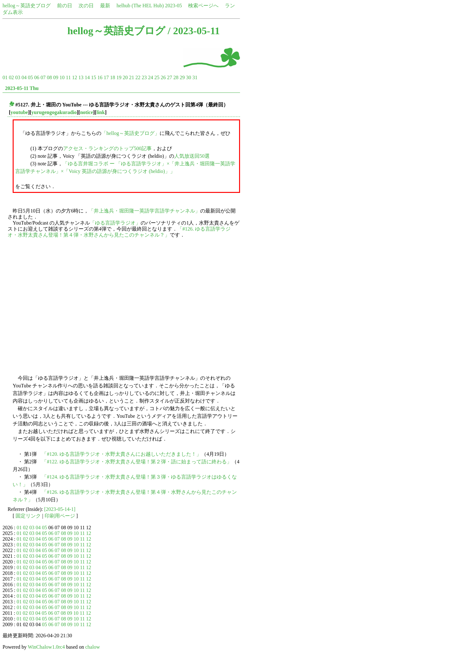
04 (24, 77)
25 (156, 77)
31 (194, 77)
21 (131, 77)
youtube (19, 112)
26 (163, 77)
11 (68, 77)
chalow (92, 647)
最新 (105, 5)
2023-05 (173, 5)
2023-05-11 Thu (22, 88)
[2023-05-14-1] (60, 509)
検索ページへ (203, 5)
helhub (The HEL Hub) (140, 5)
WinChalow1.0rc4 (46, 647)
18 (112, 77)
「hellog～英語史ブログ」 (130, 133)
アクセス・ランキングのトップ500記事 (107, 148)
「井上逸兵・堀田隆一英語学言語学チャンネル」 (144, 210)
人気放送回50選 (192, 156)
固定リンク (28, 515)
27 (169, 77)
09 (55, 77)
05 (30, 77)
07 (43, 77)
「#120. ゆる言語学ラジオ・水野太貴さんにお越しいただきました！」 (121, 454)
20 (125, 77)
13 (80, 77)
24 (150, 77)
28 (175, 77)
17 (106, 77)
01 (5, 77)
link (100, 112)
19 (118, 77)
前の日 (64, 5)
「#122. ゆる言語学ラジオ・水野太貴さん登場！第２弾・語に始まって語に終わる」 (137, 461)
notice (86, 112)
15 (93, 77)
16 (99, 77)
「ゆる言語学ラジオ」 (115, 223)
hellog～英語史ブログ (27, 5)
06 (36, 77)
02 (11, 77)
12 (74, 77)
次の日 (86, 5)
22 (137, 77)
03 (17, 77)
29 (182, 77)
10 (62, 77)
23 (144, 77)
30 (188, 77)
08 (49, 77)
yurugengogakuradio (54, 112)
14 (87, 77)
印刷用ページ (60, 515)
